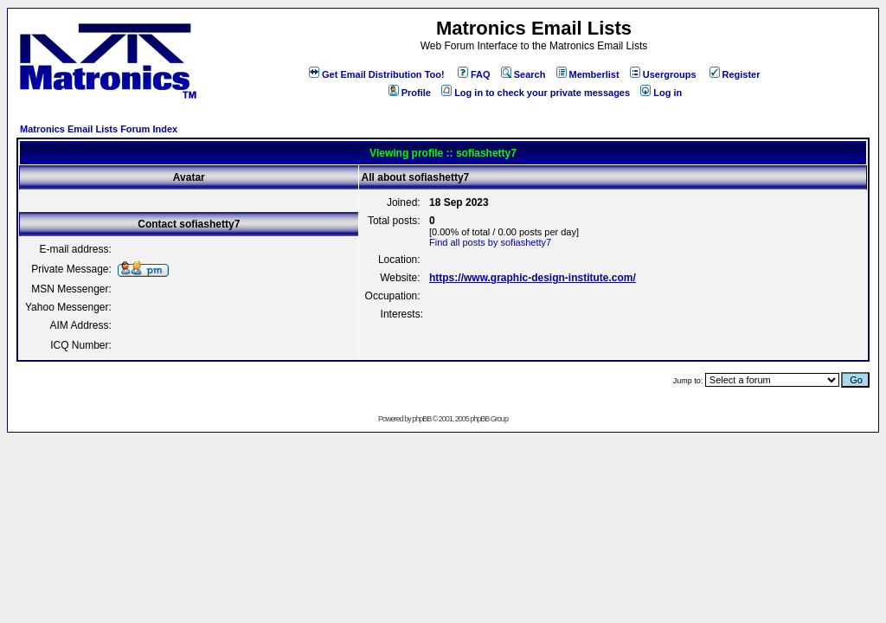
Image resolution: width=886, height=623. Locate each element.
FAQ (474, 74)
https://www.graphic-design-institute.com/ (532, 278)
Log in (661, 92)
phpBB (421, 418)
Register (735, 74)
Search (523, 74)
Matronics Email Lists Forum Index (98, 129)
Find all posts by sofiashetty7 (490, 242)
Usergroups (663, 74)
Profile (409, 92)
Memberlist (588, 74)
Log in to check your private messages (535, 92)
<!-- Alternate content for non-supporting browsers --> (7, 7)
